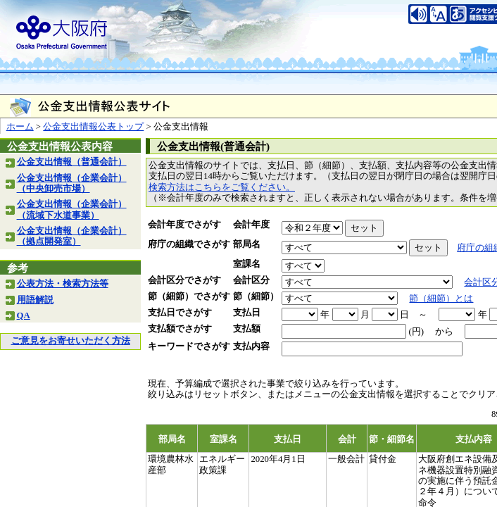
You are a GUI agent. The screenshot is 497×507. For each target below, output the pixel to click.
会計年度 (251, 225)
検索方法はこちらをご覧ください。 (222, 187)
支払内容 (251, 346)
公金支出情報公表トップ (93, 127)
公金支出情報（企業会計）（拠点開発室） (72, 236)
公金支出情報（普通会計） (72, 162)
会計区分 (251, 280)
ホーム (20, 127)
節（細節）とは (441, 298)
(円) (416, 332)
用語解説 (35, 300)
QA (23, 315)
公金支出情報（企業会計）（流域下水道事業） (72, 209)
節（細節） (256, 296)
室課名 (246, 264)
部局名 (246, 244)
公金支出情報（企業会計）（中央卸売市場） (72, 183)
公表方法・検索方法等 (62, 284)
